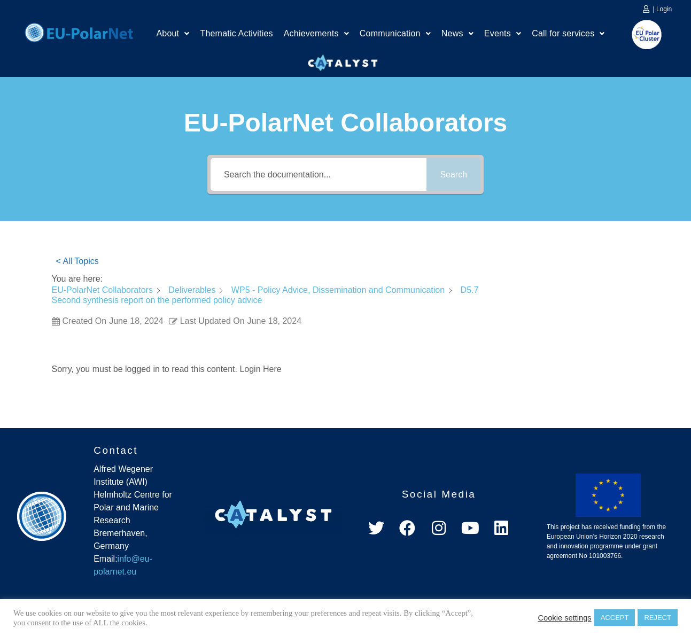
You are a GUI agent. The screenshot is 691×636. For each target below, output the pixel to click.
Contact (116, 450)
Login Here (260, 369)
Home (78, 31)
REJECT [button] (657, 618)
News (457, 33)
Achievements (316, 33)
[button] (172, 34)
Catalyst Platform (343, 60)
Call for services (568, 33)
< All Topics (77, 261)
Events (502, 33)
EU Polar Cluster (639, 34)
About (172, 33)
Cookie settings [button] (564, 618)
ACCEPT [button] (615, 618)
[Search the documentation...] (318, 174)
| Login (662, 9)
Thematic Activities (236, 33)
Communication (395, 33)
